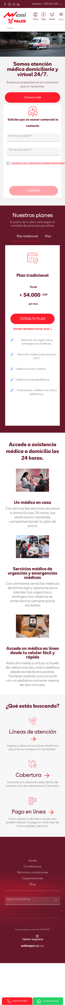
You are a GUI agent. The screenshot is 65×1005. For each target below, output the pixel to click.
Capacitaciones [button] (32, 878)
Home (10, 28)
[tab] (27, 236)
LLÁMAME (33, 190)
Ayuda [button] (32, 860)
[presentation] (33, 176)
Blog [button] (32, 884)
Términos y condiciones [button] (32, 872)
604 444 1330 (51, 4)
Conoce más (32, 97)
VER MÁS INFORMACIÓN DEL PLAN (32, 329)
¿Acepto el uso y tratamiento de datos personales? (38, 163)
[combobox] (32, 901)
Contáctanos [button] (32, 866)
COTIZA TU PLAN (32, 319)
